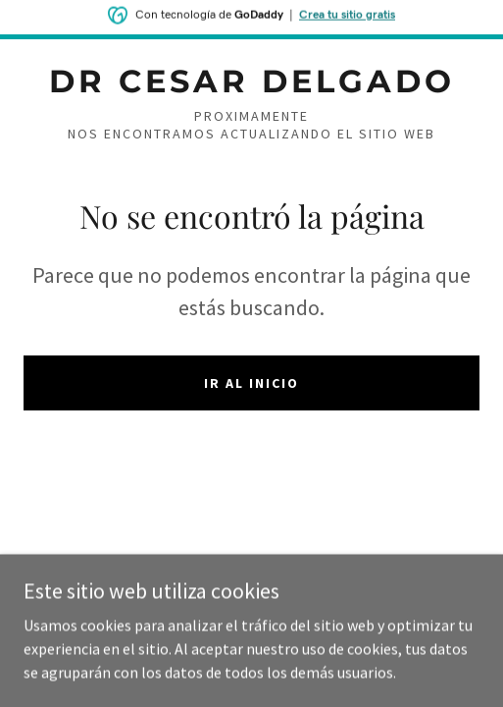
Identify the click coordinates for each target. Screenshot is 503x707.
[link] (251, 81)
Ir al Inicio (251, 383)
